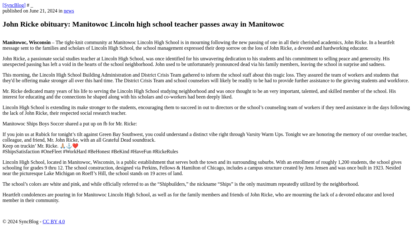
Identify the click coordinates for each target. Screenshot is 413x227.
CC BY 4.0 (54, 221)
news (69, 10)
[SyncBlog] (14, 5)
